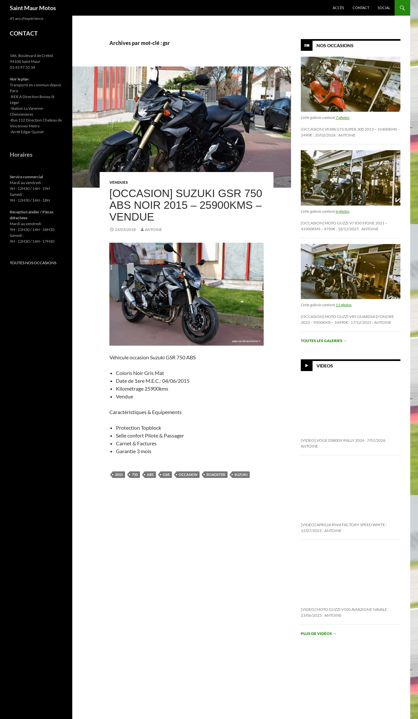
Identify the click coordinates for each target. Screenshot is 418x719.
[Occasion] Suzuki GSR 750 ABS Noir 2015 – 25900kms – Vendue (185, 205)
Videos (324, 365)
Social (384, 8)
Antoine (153, 229)
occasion (188, 474)
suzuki (240, 474)
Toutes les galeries (324, 340)
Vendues (118, 182)
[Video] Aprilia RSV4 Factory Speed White (343, 524)
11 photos (344, 304)
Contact (361, 8)
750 (135, 474)
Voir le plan (19, 79)
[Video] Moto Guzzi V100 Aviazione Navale (344, 609)
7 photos (342, 117)
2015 (119, 474)
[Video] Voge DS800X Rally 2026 (332, 440)
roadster (215, 474)
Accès (338, 8)
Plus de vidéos (319, 633)
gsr (166, 474)
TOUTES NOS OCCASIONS (33, 262)
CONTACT (24, 33)
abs (150, 474)
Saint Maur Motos (33, 7)
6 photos (342, 211)
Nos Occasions (335, 45)
